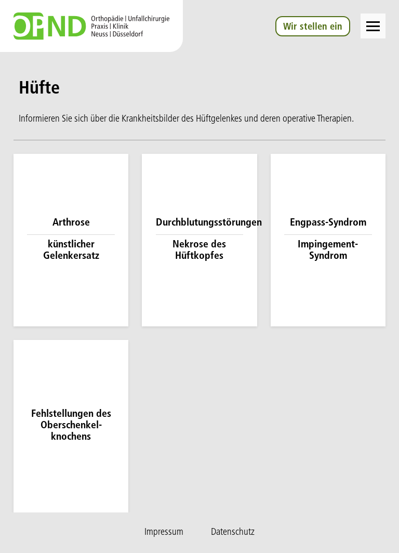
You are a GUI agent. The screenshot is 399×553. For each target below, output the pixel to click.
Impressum (163, 532)
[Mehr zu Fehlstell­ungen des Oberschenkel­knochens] (71, 426)
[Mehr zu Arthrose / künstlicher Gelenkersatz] (71, 240)
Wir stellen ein (312, 27)
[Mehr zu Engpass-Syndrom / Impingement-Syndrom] (328, 240)
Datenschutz (233, 532)
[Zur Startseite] (91, 26)
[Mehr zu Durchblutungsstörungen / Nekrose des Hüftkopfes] (199, 240)
